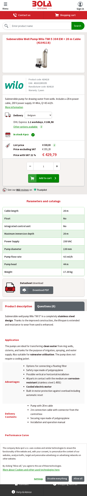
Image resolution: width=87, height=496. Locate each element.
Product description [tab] (18, 306)
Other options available (28, 126)
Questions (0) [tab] (46, 306)
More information (14, 107)
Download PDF (41, 290)
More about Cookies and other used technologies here (31, 469)
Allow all (78, 478)
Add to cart (45, 178)
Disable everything (57, 478)
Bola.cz (42, 5)
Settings (38, 478)
